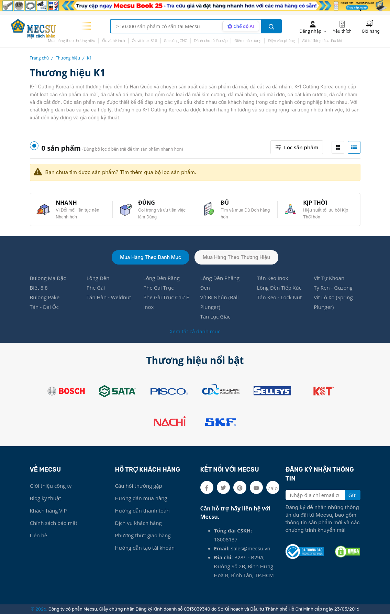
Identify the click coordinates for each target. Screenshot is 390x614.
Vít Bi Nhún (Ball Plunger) (219, 302)
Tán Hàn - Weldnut (109, 297)
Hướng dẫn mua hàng (141, 498)
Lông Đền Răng (161, 277)
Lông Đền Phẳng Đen (219, 282)
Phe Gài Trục (158, 287)
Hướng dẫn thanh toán (142, 510)
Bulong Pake (45, 297)
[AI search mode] (240, 26)
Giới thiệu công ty (51, 485)
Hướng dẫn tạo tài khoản (145, 547)
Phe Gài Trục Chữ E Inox (166, 302)
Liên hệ (38, 535)
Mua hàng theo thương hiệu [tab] (236, 257)
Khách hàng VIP (48, 510)
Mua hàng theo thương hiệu (72, 40)
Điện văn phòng (281, 40)
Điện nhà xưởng (247, 40)
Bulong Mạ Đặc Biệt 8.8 (48, 282)
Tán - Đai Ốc (44, 306)
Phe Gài (96, 287)
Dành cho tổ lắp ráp (210, 40)
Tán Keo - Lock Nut (279, 297)
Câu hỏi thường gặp (138, 485)
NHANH (66, 202)
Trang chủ (39, 58)
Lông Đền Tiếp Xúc (279, 287)
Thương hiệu (68, 58)
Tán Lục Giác (215, 316)
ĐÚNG (146, 202)
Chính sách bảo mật (54, 522)
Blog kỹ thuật (45, 498)
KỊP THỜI (315, 202)
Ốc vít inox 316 (144, 40)
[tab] (338, 147)
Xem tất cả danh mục (195, 331)
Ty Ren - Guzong (333, 287)
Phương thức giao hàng (143, 535)
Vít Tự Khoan (329, 277)
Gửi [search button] (352, 495)
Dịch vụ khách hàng (138, 522)
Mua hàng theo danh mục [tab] (150, 257)
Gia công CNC (175, 40)
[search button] (271, 26)
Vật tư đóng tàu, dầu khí (322, 40)
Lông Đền (98, 277)
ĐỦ (225, 202)
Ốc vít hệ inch (113, 40)
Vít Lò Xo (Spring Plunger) (333, 302)
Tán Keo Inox (272, 277)
